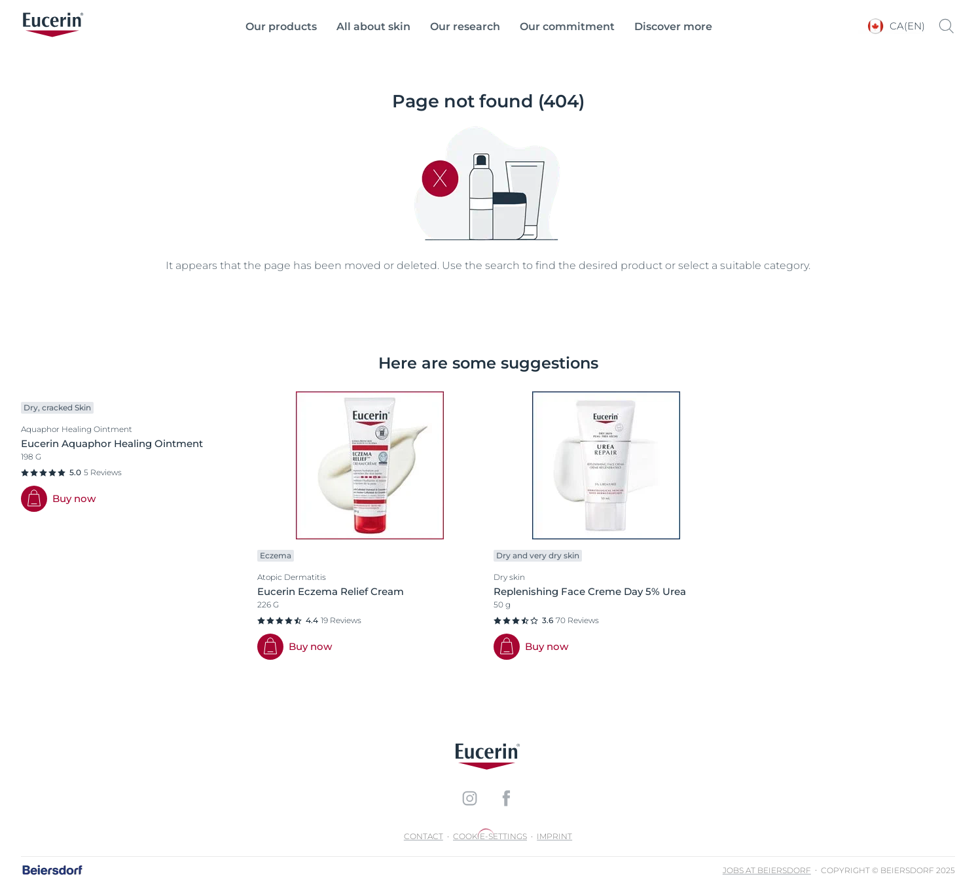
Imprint (554, 836)
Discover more (673, 26)
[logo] (53, 26)
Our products (281, 26)
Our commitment (567, 26)
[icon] (470, 798)
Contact (423, 836)
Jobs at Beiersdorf (767, 870)
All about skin (373, 26)
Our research (465, 26)
